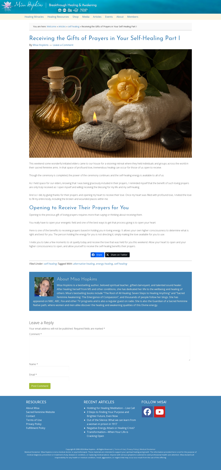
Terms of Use (34, 420)
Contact (30, 416)
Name (33, 364)
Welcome (51, 26)
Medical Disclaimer (147, 449)
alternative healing (84, 263)
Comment (35, 334)
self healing (73, 26)
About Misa (32, 408)
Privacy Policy (33, 424)
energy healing (104, 263)
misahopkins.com (112, 8)
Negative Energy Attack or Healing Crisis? (111, 428)
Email (33, 374)
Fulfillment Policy (35, 428)
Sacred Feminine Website (40, 412)
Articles (62, 26)
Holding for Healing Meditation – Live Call (111, 408)
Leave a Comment (63, 45)
